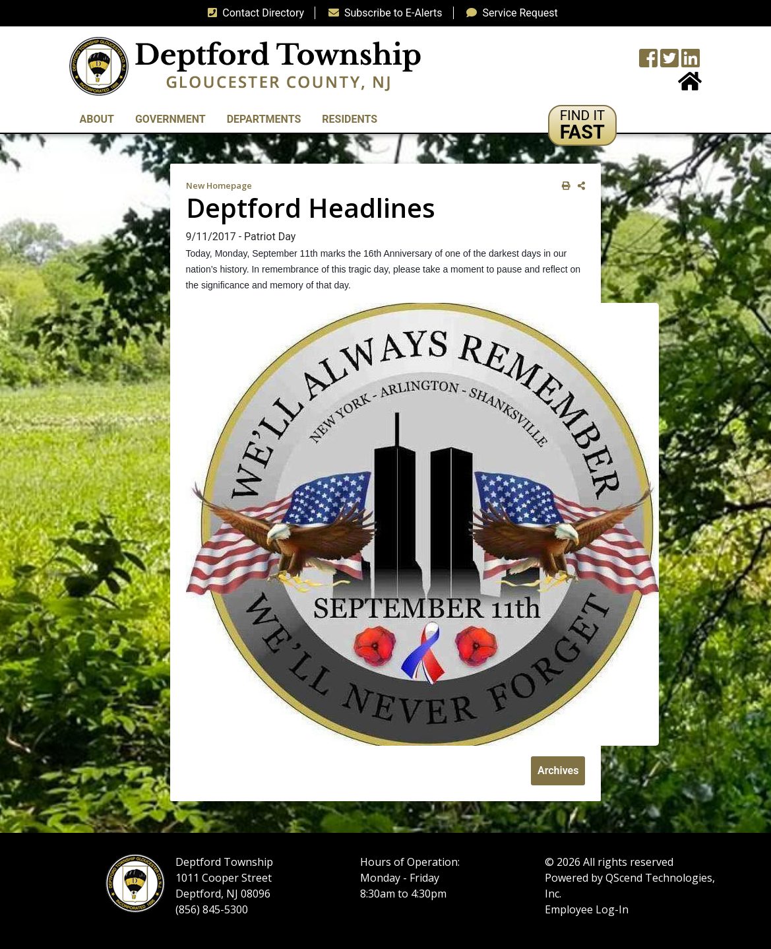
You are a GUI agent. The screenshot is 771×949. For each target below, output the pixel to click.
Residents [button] (349, 119)
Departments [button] (264, 119)
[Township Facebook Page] (648, 62)
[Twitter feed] (669, 62)
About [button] (97, 119)
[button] (582, 125)
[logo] (245, 65)
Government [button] (170, 119)
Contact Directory (253, 13)
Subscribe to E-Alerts (383, 13)
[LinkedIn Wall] (690, 62)
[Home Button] (690, 85)
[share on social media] (578, 186)
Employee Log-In (587, 909)
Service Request (509, 13)
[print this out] (564, 186)
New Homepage (219, 185)
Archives (558, 770)
